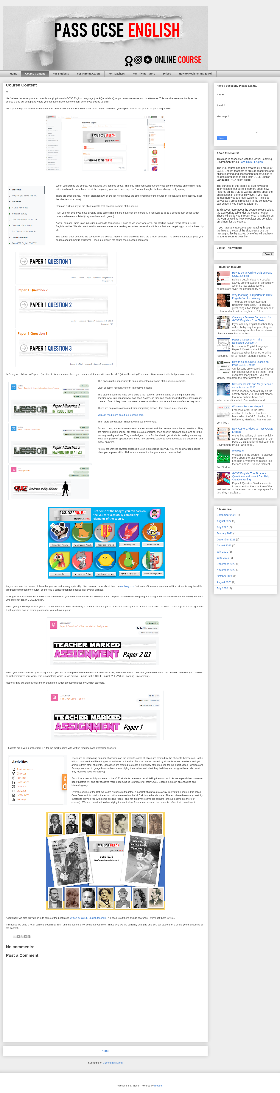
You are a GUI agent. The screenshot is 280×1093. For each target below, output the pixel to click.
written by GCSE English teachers (88, 918)
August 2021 (224, 545)
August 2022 (224, 521)
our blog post (127, 586)
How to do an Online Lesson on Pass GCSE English (250, 363)
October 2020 (225, 576)
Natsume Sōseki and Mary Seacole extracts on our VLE (252, 386)
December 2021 (226, 539)
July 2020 (222, 588)
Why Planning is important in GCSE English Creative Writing (252, 297)
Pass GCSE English (251, 161)
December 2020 (226, 563)
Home (13, 73)
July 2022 (222, 527)
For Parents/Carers (88, 73)
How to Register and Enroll (195, 73)
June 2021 (223, 557)
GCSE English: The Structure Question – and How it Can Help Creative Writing (251, 476)
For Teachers (116, 73)
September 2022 (226, 514)
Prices (167, 73)
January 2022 (225, 533)
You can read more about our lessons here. (121, 415)
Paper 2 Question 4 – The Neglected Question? (247, 341)
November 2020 (226, 569)
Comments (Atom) (113, 1062)
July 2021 (222, 551)
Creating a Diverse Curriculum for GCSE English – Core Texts (251, 319)
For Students (61, 73)
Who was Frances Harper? (247, 406)
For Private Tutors (144, 73)
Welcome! (238, 450)
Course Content (35, 73)
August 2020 (224, 582)
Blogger (158, 1085)
